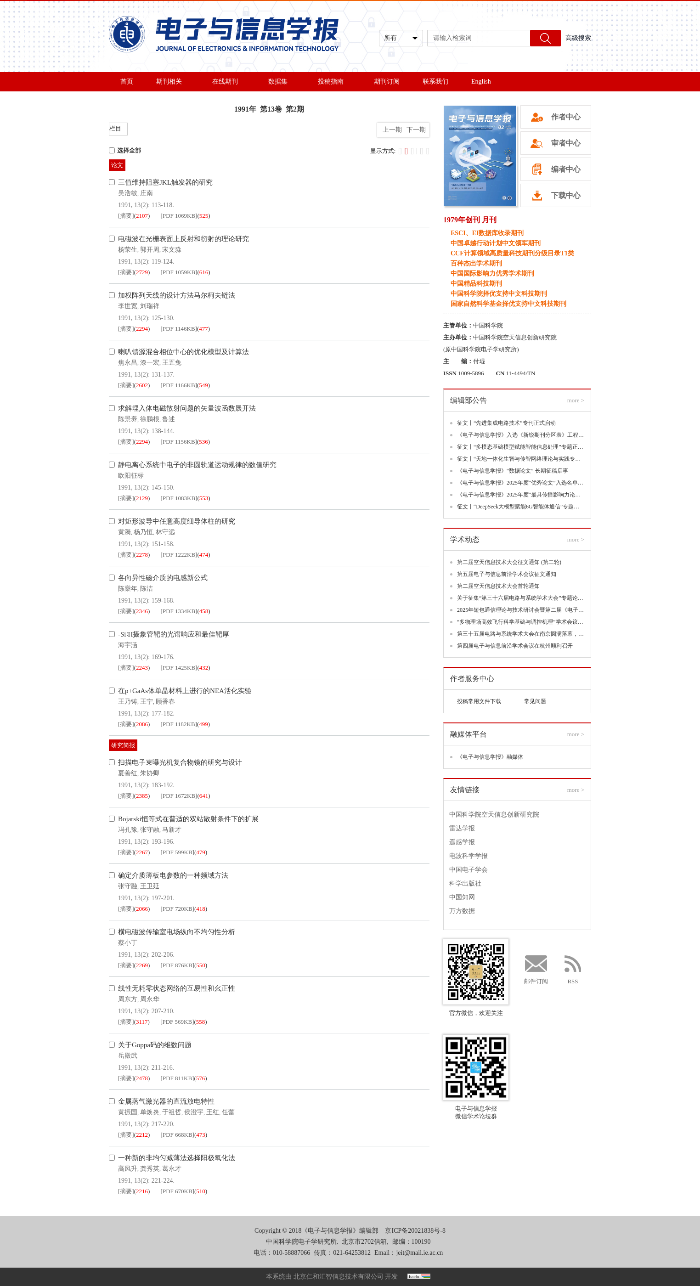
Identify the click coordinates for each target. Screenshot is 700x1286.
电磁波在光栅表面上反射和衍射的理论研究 (183, 239)
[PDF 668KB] (177, 1134)
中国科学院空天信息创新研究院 (494, 814)
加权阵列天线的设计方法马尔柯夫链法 (176, 295)
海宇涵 (127, 645)
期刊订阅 (387, 81)
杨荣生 (127, 249)
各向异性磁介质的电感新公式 (163, 577)
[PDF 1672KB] (179, 795)
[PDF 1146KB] (179, 328)
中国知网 (462, 897)
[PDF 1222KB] (179, 554)
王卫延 (149, 886)
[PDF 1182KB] (179, 724)
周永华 (149, 999)
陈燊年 (127, 588)
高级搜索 (578, 37)
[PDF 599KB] (177, 852)
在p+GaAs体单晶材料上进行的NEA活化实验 (185, 690)
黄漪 (124, 532)
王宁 (146, 701)
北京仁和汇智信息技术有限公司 (339, 1276)
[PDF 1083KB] (179, 498)
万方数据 (462, 911)
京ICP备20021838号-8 (415, 1230)
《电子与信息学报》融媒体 (490, 757)
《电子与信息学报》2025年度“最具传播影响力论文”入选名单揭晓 (520, 494)
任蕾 (228, 1112)
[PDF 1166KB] (179, 385)
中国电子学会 (468, 869)
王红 (212, 1112)
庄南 (146, 193)
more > (575, 400)
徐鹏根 (149, 419)
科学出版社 (465, 883)
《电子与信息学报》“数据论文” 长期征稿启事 (512, 471)
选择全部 (125, 150)
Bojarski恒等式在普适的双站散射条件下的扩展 (188, 819)
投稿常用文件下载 (479, 701)
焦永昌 (127, 362)
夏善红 (127, 773)
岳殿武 (127, 1055)
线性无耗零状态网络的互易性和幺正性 (176, 988)
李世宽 (127, 306)
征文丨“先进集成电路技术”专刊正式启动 (506, 423)
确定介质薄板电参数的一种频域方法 (173, 875)
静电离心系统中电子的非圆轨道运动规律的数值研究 (197, 464)
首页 (126, 81)
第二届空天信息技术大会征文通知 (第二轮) (509, 562)
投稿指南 (334, 81)
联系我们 (435, 81)
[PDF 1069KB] (179, 215)
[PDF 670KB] (177, 1191)
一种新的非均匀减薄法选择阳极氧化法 (176, 1158)
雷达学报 (462, 828)
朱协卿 (149, 773)
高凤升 (127, 1168)
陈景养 (127, 419)
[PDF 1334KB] (179, 611)
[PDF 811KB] (177, 1078)
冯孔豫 (127, 829)
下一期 (417, 129)
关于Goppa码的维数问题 (155, 1045)
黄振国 (127, 1112)
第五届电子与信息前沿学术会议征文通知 (506, 574)
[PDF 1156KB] (179, 441)
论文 (117, 165)
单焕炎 (149, 1112)
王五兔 (171, 362)
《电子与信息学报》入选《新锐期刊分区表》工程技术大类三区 (520, 435)
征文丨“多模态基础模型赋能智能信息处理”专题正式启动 (520, 447)
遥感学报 (462, 842)
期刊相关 (172, 81)
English (481, 81)
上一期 (390, 129)
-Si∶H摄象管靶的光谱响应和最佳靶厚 (173, 634)
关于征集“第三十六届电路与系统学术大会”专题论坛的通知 (520, 598)
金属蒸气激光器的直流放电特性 (166, 1101)
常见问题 (535, 701)
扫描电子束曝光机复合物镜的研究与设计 (180, 762)
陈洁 (146, 588)
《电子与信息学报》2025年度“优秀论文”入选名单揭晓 (520, 482)
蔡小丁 (127, 942)
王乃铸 (127, 701)
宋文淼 (171, 249)
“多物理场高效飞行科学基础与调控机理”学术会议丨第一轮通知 (520, 622)
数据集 (281, 81)
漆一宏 (149, 362)
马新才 (171, 829)
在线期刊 (228, 81)
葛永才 (171, 1168)
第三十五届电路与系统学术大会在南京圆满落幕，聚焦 (520, 634)
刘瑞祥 (149, 306)
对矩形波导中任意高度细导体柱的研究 (176, 521)
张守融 (149, 829)
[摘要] (126, 215)
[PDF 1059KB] (179, 272)
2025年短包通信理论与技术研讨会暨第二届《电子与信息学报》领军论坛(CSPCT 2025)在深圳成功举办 (520, 610)
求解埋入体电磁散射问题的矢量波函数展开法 (187, 408)
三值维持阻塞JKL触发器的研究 (165, 182)
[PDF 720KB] (177, 908)
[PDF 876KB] (177, 965)
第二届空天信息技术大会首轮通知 (498, 586)
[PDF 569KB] (177, 1021)
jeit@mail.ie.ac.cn (419, 1252)
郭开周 (149, 249)
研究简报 (123, 745)
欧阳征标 (131, 475)
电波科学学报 (468, 855)
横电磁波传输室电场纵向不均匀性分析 (176, 932)
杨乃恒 (143, 532)
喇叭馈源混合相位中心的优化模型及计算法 (183, 351)
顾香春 (165, 701)
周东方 (127, 999)
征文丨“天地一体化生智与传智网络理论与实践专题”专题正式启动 (520, 459)
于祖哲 (171, 1112)
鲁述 (168, 419)
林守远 (165, 532)
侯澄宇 (193, 1112)
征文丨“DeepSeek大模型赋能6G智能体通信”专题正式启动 (520, 506)
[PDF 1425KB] (179, 667)
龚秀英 (149, 1168)
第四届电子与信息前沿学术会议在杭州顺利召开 (515, 646)
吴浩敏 (127, 193)
